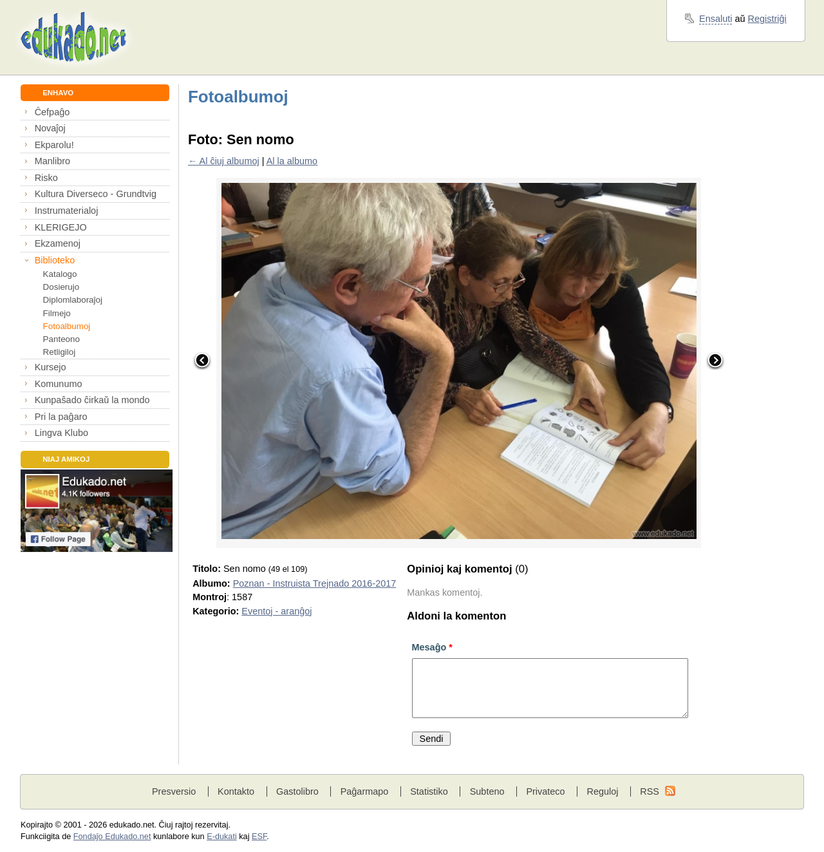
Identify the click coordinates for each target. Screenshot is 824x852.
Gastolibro (297, 791)
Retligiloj (59, 352)
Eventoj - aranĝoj (276, 611)
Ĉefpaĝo (52, 112)
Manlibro (52, 161)
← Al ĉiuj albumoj (223, 161)
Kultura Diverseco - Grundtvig (95, 194)
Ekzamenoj (57, 243)
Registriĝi (767, 19)
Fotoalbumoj (67, 326)
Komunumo (58, 384)
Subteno (487, 791)
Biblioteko (55, 260)
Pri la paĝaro (61, 417)
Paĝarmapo (365, 791)
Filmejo (57, 313)
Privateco (545, 791)
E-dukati (222, 836)
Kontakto (236, 791)
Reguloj (602, 791)
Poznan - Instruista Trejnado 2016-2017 (315, 583)
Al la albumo (292, 161)
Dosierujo (61, 287)
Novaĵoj (50, 128)
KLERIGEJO (61, 227)
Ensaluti (715, 19)
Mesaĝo (432, 647)
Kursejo (50, 367)
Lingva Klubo (61, 433)
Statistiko (429, 791)
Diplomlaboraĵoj (72, 300)
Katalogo (60, 274)
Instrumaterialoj (66, 210)
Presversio (174, 791)
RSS (649, 791)
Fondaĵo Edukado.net (112, 836)
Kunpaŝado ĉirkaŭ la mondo (92, 400)
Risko (46, 178)
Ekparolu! (54, 145)
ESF (259, 836)
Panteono (61, 339)
